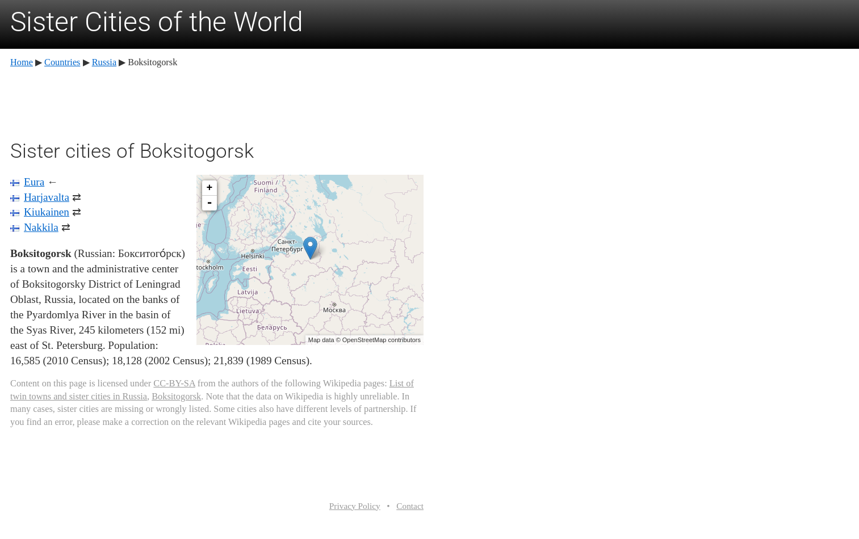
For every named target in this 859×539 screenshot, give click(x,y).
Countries (62, 62)
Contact (410, 506)
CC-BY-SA (174, 383)
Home (21, 62)
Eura (34, 182)
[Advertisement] (217, 102)
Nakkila (41, 227)
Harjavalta (46, 197)
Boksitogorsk (176, 396)
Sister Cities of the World (156, 22)
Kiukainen (46, 212)
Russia (104, 62)
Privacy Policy (354, 506)
